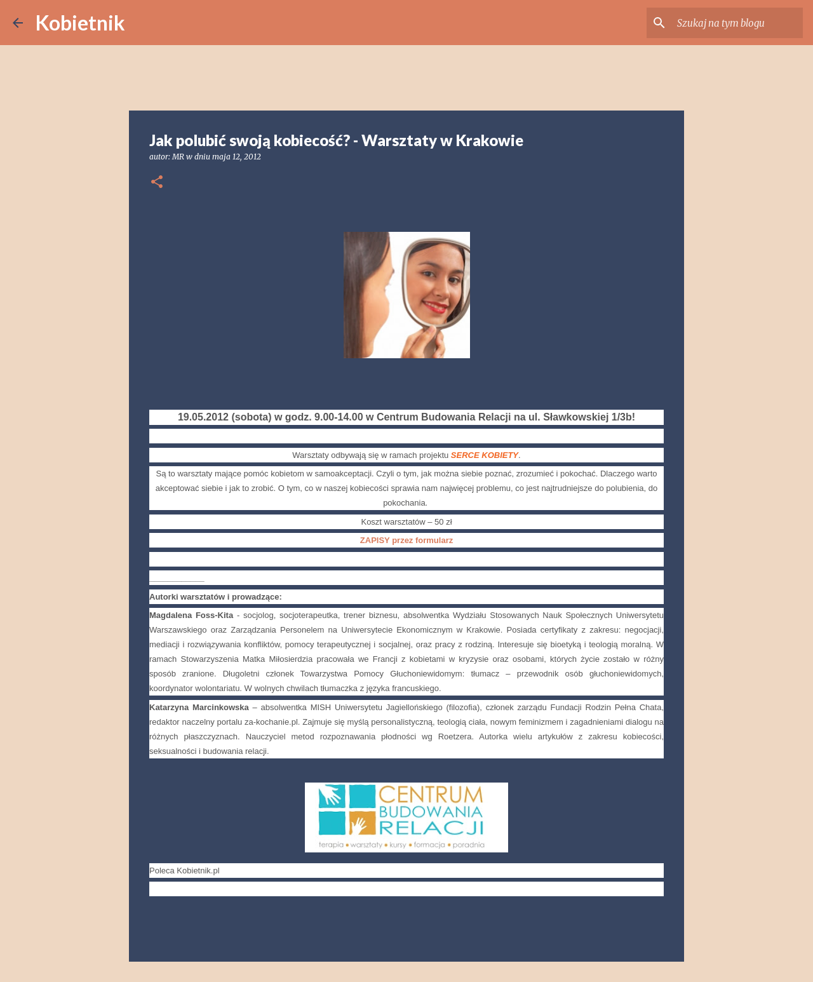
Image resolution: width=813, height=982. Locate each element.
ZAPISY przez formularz (406, 540)
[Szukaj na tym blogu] (736, 23)
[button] (157, 182)
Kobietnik (80, 22)
